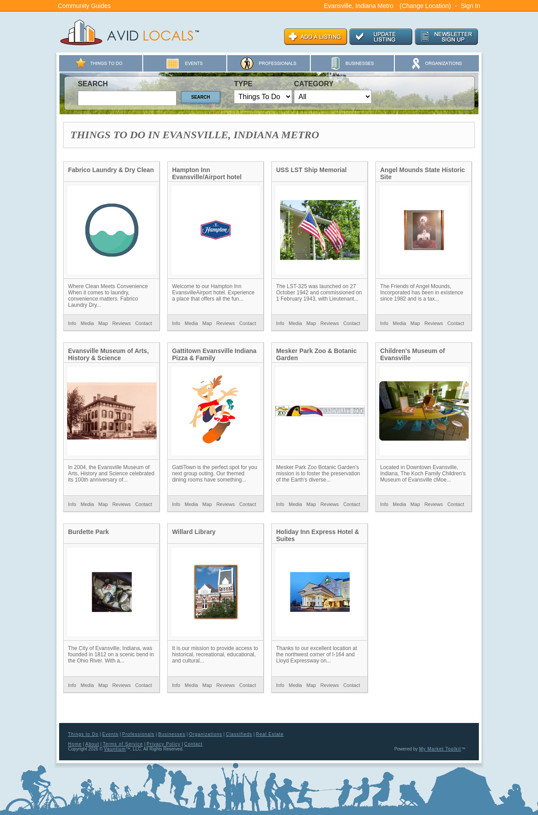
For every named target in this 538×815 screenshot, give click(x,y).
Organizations (205, 734)
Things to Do (83, 734)
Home (75, 744)
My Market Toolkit (440, 749)
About (92, 744)
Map (103, 323)
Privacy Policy (164, 744)
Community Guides (84, 5)
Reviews (121, 323)
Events (110, 734)
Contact (143, 323)
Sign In (470, 5)
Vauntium (115, 749)
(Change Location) (425, 5)
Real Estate (270, 734)
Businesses (171, 734)
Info (72, 323)
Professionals (138, 734)
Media (87, 323)
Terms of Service (123, 744)
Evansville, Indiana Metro (358, 5)
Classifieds (239, 734)
